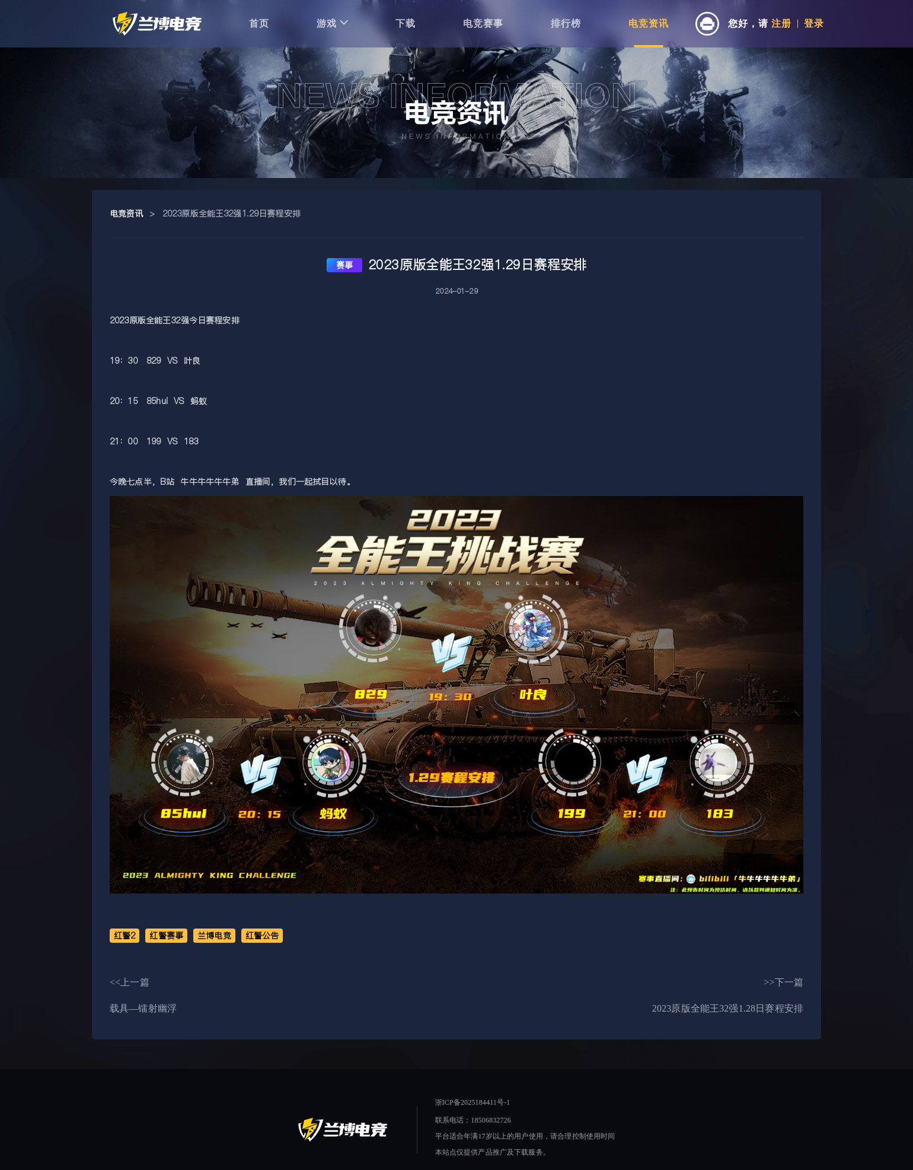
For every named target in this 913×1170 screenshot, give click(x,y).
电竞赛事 (483, 23)
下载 (405, 23)
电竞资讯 (648, 23)
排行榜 (566, 23)
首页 (259, 23)
